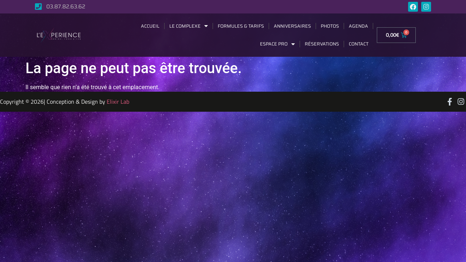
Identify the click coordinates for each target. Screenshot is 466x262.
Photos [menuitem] (330, 26)
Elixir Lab (118, 101)
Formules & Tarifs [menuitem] (241, 26)
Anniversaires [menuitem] (292, 26)
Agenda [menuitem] (358, 26)
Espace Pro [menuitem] (277, 44)
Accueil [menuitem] (150, 26)
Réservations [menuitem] (322, 44)
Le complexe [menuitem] (188, 26)
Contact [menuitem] (358, 44)
